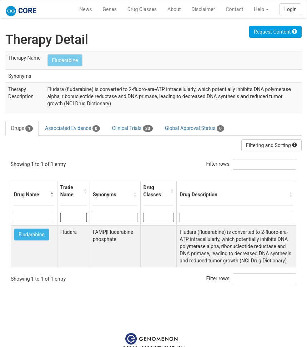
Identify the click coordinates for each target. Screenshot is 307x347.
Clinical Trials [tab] (132, 128)
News (85, 9)
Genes (110, 9)
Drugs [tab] (22, 128)
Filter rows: (218, 164)
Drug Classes (142, 9)
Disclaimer (203, 9)
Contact (234, 9)
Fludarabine (65, 60)
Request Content (275, 32)
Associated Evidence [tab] (72, 128)
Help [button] (261, 9)
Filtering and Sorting (271, 145)
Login (290, 9)
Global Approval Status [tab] (194, 128)
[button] (52, 194)
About (174, 9)
